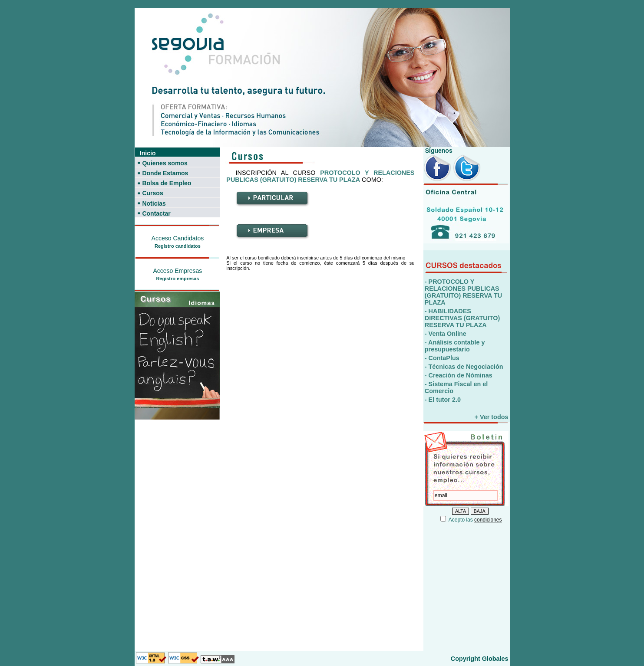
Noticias (153, 203)
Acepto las (475, 520)
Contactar (156, 213)
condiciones (488, 520)
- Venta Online (445, 333)
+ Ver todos (492, 416)
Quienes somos (164, 163)
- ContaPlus (442, 357)
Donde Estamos (165, 173)
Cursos (152, 193)
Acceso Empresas (177, 270)
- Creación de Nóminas (458, 375)
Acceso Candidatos (178, 238)
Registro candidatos (178, 246)
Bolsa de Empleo (166, 183)
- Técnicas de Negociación (464, 366)
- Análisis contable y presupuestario (455, 346)
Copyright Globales (480, 658)
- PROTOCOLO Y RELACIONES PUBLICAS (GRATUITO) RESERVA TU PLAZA (463, 292)
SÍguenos (437, 150)
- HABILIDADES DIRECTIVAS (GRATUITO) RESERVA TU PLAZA (462, 318)
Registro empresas (177, 278)
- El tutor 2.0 (443, 399)
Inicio (148, 153)
